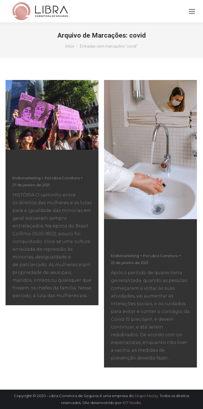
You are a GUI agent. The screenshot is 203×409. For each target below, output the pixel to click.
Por (62, 178)
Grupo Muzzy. (147, 396)
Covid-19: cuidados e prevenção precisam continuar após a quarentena (150, 237)
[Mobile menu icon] (191, 11)
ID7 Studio (132, 402)
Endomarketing (26, 178)
